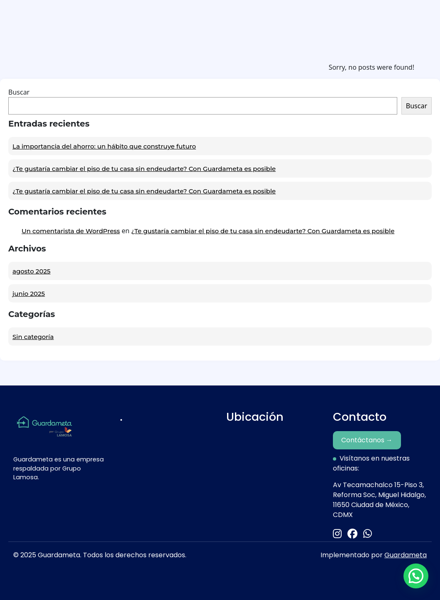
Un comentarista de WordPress (71, 231)
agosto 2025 (31, 271)
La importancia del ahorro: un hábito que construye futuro (104, 146)
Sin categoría (33, 337)
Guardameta (405, 555)
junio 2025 (28, 294)
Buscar (18, 92)
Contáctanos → (367, 440)
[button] (415, 575)
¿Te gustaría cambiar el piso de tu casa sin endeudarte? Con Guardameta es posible (144, 169)
